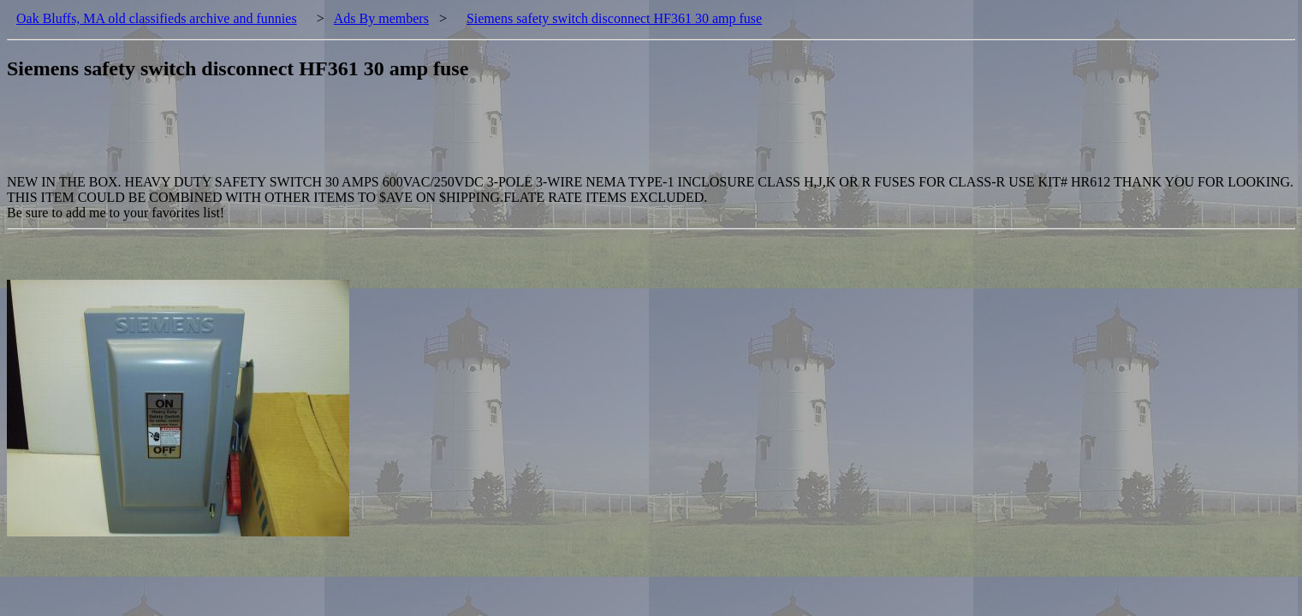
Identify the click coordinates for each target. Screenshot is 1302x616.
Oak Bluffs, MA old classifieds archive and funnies (156, 18)
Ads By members (381, 18)
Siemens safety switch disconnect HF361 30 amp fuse (614, 18)
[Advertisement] (318, 136)
